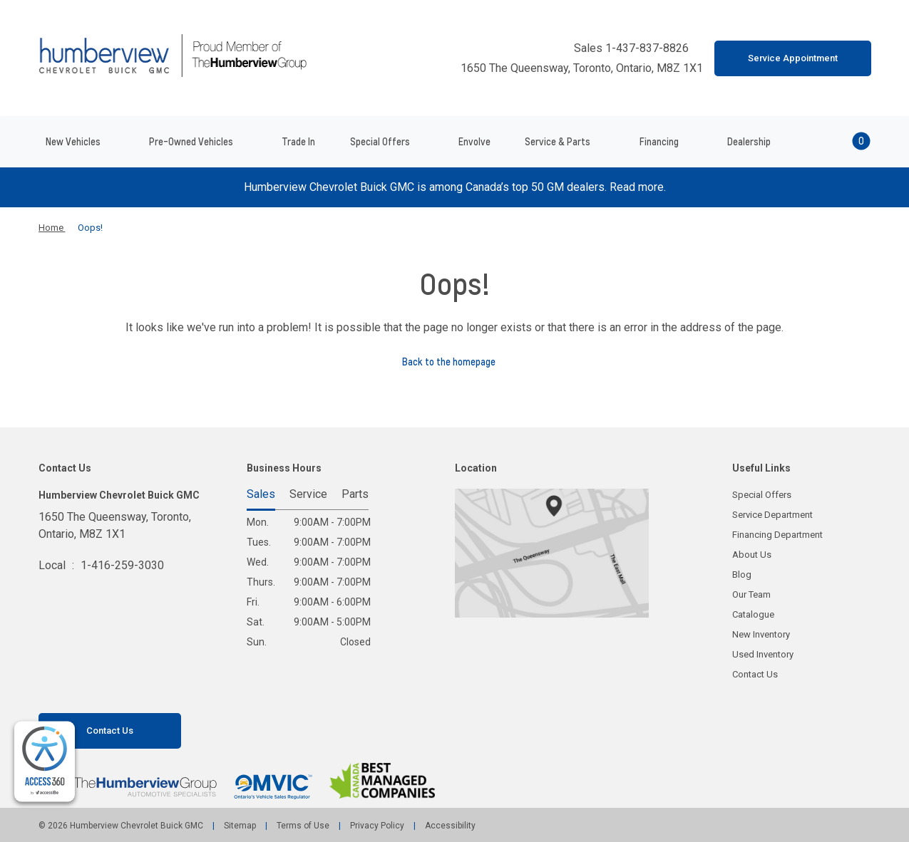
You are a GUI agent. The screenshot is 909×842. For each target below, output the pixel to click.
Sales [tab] (261, 495)
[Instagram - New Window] (99, 690)
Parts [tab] (355, 495)
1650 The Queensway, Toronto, (114, 526)
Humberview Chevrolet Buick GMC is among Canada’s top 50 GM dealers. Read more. (455, 187)
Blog (741, 574)
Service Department (772, 514)
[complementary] (44, 762)
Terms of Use (303, 826)
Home (52, 227)
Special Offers (761, 494)
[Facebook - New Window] (50, 690)
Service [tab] (308, 495)
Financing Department (777, 534)
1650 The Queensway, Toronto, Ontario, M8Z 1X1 (574, 68)
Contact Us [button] (109, 730)
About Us (751, 554)
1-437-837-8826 (648, 48)
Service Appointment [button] (793, 58)
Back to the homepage (454, 362)
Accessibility (449, 826)
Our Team (751, 594)
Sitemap (240, 826)
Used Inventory (763, 654)
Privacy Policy (377, 826)
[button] (842, 141)
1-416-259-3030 (122, 565)
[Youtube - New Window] (75, 690)
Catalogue (753, 614)
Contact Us (755, 674)
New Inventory (761, 634)
